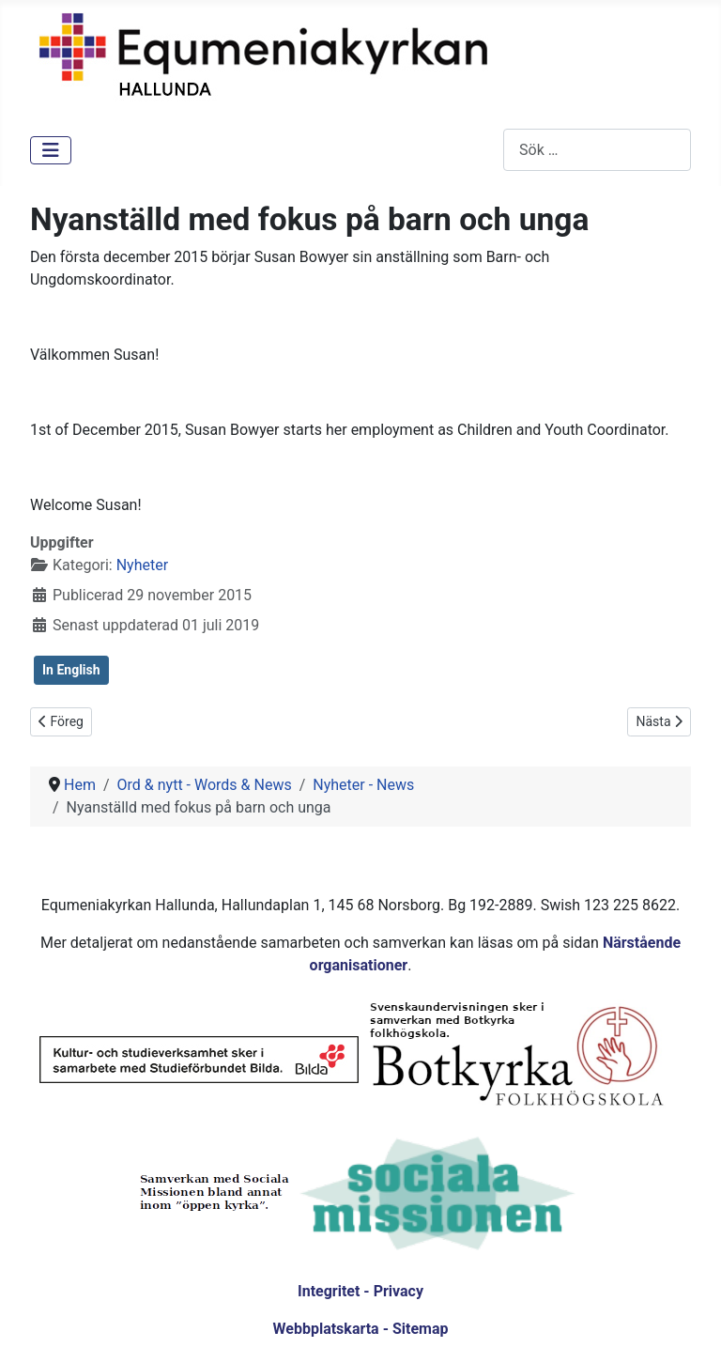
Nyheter (142, 565)
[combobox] (597, 150)
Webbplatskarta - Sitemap (361, 1329)
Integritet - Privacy (360, 1291)
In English (71, 669)
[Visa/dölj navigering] (50, 150)
